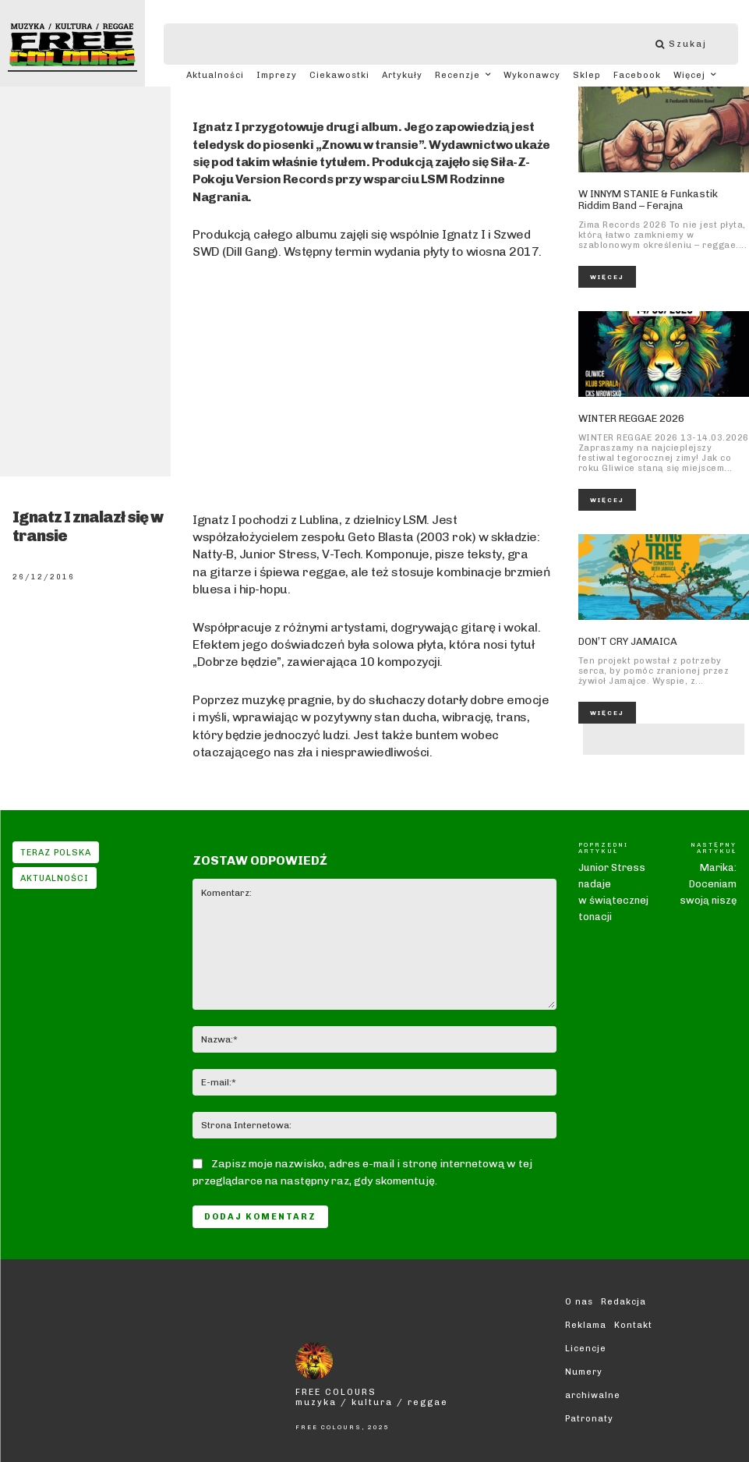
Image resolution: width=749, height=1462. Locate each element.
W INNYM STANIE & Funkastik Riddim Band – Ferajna (648, 200)
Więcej (607, 277)
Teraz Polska (55, 852)
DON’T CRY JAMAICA (627, 641)
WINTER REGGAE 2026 (631, 418)
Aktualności (54, 878)
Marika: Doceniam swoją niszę (708, 884)
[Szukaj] (689, 44)
